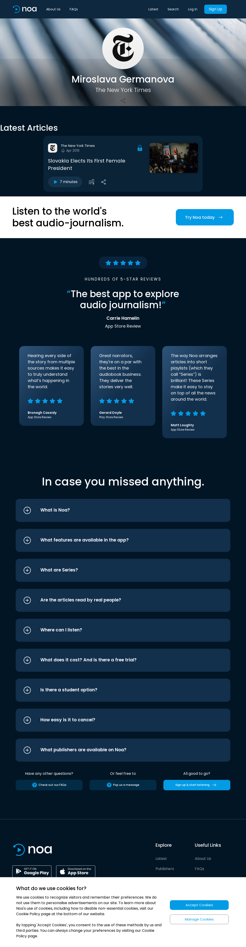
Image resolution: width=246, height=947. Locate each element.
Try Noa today (205, 217)
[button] (114, 510)
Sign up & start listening (196, 785)
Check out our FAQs (49, 785)
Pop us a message (122, 785)
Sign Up (215, 9)
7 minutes (65, 182)
